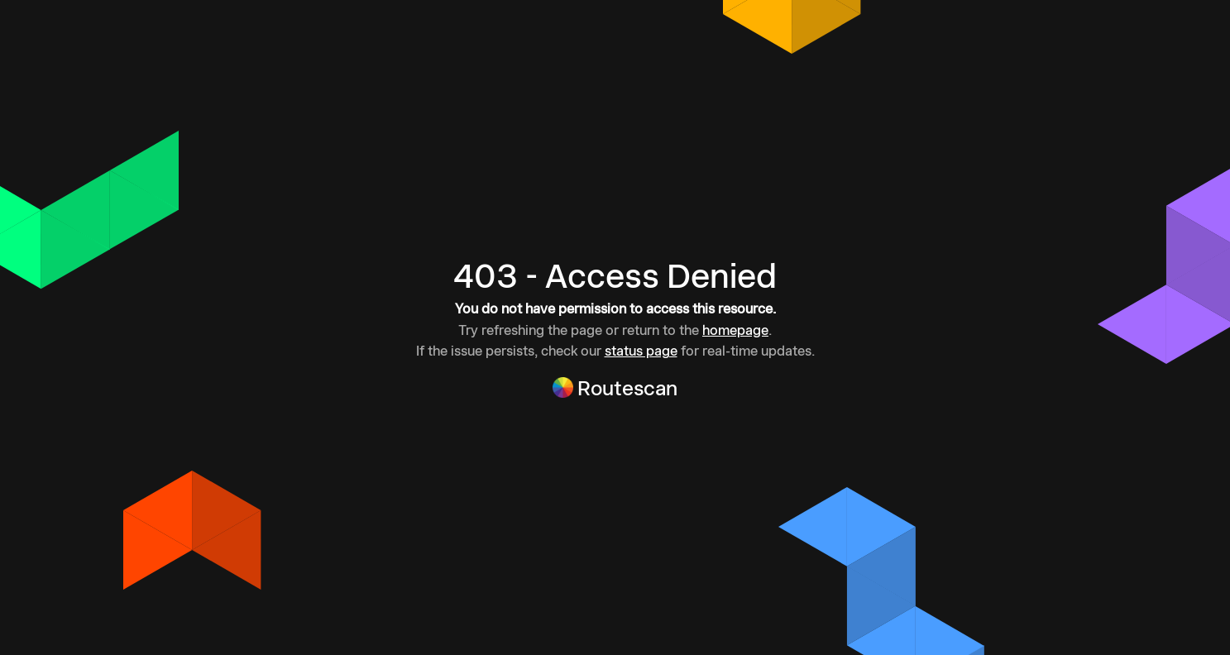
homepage (735, 330)
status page (641, 350)
